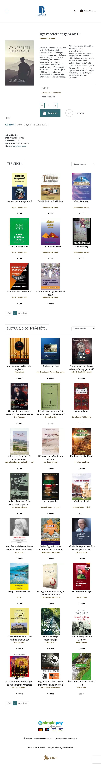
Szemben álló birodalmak (19, 291)
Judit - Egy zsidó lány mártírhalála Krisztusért (50, 548)
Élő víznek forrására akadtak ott (82, 683)
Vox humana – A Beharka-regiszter (19, 368)
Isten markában (81, 411)
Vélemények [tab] (24, 124)
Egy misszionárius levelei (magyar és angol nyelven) (50, 683)
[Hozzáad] (55, 105)
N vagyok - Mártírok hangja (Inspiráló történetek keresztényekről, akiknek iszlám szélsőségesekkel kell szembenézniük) (50, 593)
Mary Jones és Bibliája (19, 591)
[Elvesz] (42, 105)
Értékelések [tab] (40, 124)
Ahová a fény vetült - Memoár (82, 638)
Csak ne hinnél (81, 501)
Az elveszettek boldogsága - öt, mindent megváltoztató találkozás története (19, 683)
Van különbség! (81, 201)
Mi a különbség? (82, 246)
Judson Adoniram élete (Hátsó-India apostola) (19, 503)
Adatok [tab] (9, 124)
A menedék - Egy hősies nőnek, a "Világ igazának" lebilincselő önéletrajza (81, 368)
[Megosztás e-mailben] (8, 118)
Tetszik (74, 113)
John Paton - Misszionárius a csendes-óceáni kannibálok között (19, 548)
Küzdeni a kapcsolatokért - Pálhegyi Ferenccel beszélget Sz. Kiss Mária (82, 548)
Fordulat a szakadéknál (81, 456)
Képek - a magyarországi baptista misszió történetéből (50, 413)
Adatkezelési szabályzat (66, 738)
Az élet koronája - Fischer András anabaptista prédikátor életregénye (19, 638)
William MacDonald (47, 38)
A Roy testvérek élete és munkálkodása (19, 458)
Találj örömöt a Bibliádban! (50, 201)
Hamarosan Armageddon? (19, 201)
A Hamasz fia (50, 501)
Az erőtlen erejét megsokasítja (50, 638)
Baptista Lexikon (50, 366)
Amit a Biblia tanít (19, 246)
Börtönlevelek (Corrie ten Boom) (50, 458)
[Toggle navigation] (11, 11)
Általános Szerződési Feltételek (38, 738)
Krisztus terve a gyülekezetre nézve (50, 293)
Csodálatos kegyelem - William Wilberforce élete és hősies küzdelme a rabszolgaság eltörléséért (19, 413)
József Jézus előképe (50, 246)
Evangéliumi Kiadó (18, 146)
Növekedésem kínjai (82, 591)
